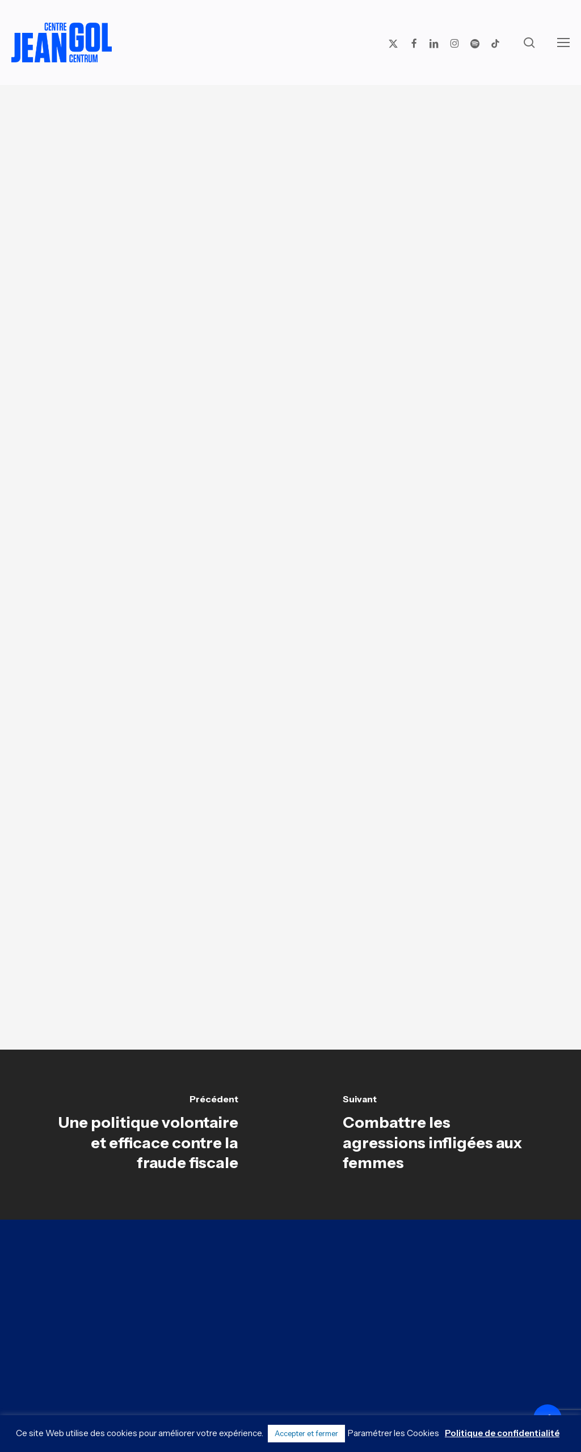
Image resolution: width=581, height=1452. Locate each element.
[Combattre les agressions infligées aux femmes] (435, 1135)
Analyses (286, 127)
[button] (563, 42)
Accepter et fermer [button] (306, 1433)
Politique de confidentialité (502, 1433)
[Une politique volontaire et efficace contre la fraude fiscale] (145, 1135)
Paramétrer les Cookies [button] (393, 1433)
